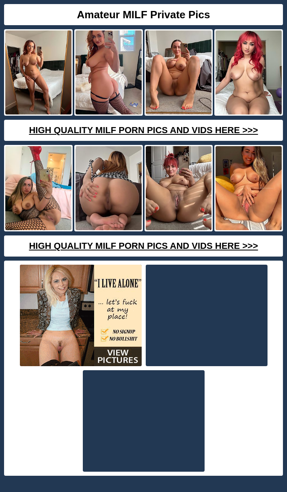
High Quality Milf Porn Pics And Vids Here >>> (143, 130)
